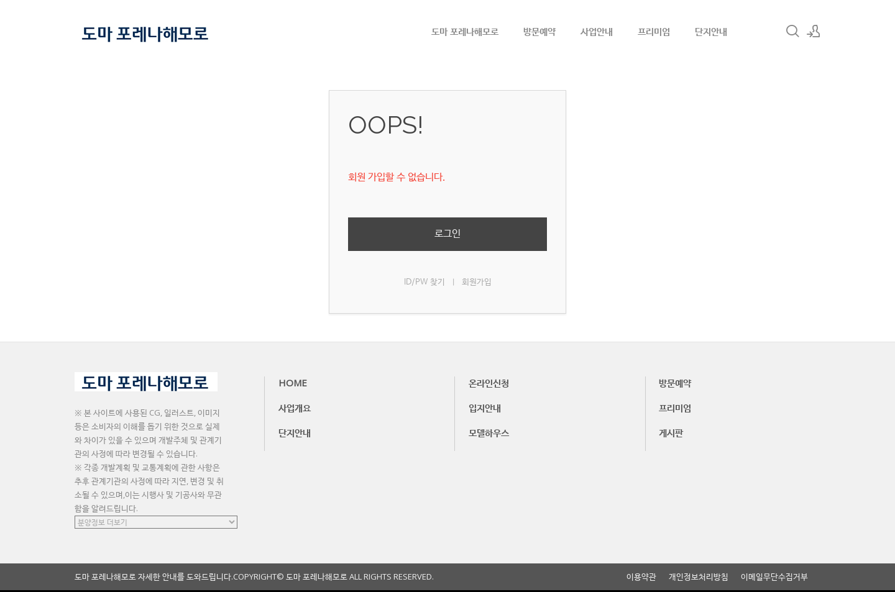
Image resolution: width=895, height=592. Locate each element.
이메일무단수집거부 (774, 576)
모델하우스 (489, 432)
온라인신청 (489, 382)
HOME (292, 382)
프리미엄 (654, 31)
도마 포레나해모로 (464, 31)
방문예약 (539, 31)
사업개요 (294, 407)
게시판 (671, 432)
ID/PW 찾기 (424, 282)
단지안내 (711, 31)
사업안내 (597, 31)
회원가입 (477, 282)
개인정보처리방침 (698, 576)
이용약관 (641, 576)
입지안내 (485, 407)
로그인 (447, 234)
